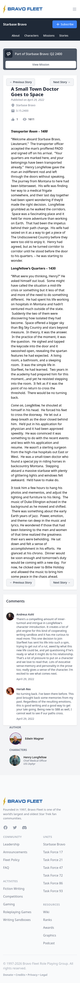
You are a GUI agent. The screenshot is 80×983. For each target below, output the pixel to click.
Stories (63, 35)
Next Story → (61, 82)
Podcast (49, 943)
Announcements (15, 852)
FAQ (6, 867)
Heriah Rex (23, 689)
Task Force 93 (53, 891)
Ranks (47, 920)
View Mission (40, 64)
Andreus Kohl (25, 614)
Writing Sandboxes (17, 920)
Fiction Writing (13, 888)
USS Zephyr (29, 763)
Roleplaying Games (17, 912)
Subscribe (65, 24)
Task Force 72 (53, 875)
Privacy (33, 975)
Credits (20, 975)
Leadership (11, 844)
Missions (49, 35)
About (16, 35)
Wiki (46, 912)
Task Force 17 (53, 852)
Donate (8, 975)
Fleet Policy (11, 860)
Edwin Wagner (34, 738)
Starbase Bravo (15, 24)
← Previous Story (21, 82)
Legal (44, 975)
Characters (31, 35)
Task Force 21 (53, 860)
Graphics (49, 935)
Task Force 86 (53, 883)
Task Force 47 (53, 867)
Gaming (9, 904)
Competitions (13, 896)
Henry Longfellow (35, 757)
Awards (48, 927)
